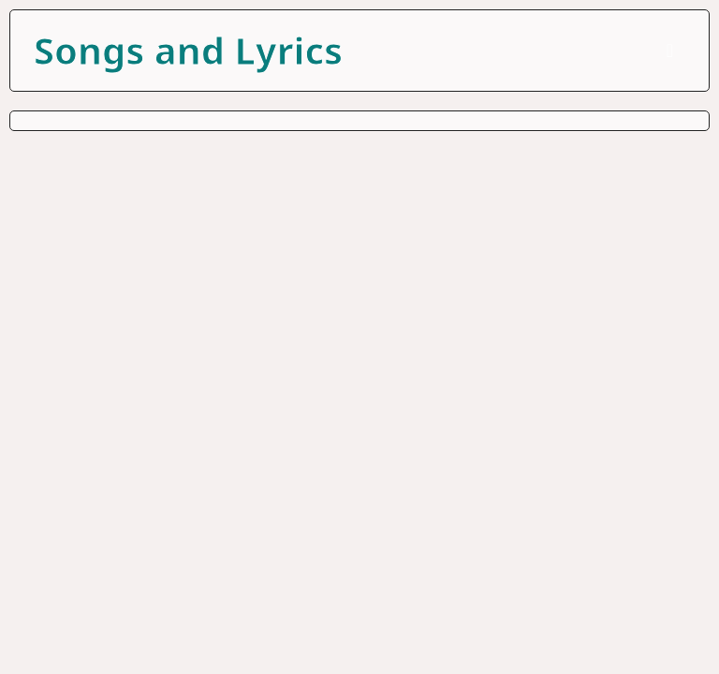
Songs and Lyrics (188, 50)
